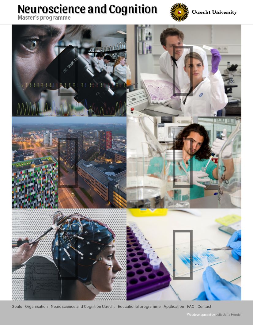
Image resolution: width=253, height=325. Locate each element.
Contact (204, 306)
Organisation (36, 306)
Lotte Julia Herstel (228, 314)
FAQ (190, 306)
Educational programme (139, 306)
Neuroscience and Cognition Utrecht (83, 306)
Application (174, 306)
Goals (17, 306)
